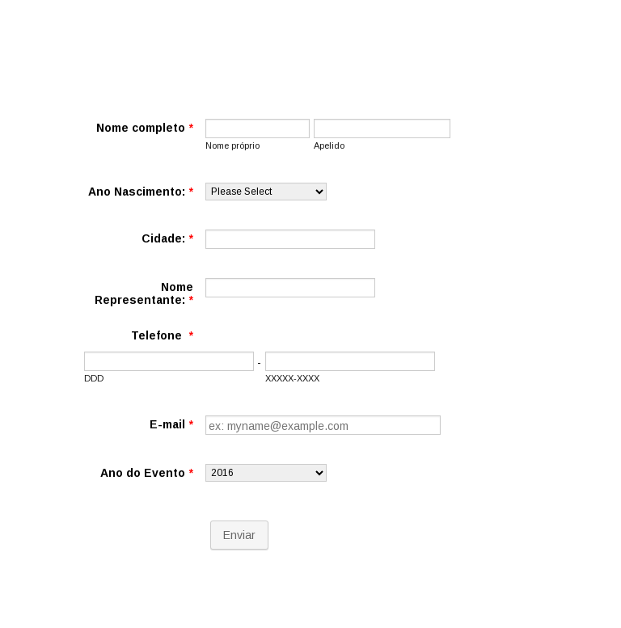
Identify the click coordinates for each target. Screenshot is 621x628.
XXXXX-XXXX (292, 378)
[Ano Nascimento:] (266, 191)
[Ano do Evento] (266, 473)
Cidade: (167, 238)
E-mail (171, 424)
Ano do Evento (146, 472)
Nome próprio (232, 145)
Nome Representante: (144, 293)
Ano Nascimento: (140, 191)
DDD (94, 378)
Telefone (162, 335)
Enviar (239, 535)
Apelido (329, 145)
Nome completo (144, 127)
